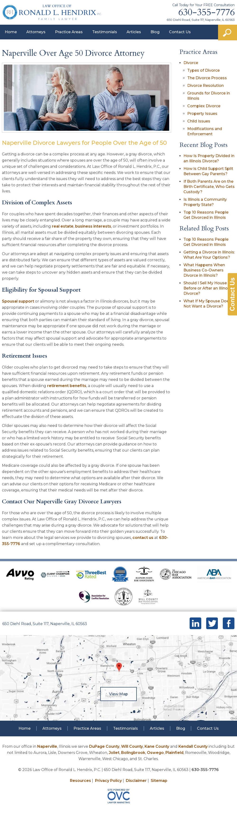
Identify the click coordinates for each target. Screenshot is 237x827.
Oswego (155, 752)
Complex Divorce (203, 106)
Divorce (190, 63)
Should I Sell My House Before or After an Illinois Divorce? (207, 288)
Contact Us (180, 32)
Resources (80, 780)
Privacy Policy (108, 780)
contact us (142, 537)
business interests (93, 226)
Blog (155, 32)
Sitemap (159, 780)
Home (11, 32)
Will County (132, 746)
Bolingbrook (133, 752)
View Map (118, 694)
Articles (134, 32)
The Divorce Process (207, 78)
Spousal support (18, 301)
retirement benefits (66, 385)
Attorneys (36, 32)
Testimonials (104, 32)
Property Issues (202, 113)
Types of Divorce (203, 70)
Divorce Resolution (205, 85)
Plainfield (174, 752)
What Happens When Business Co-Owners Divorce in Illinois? (204, 270)
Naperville (47, 746)
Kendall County (193, 746)
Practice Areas (69, 32)
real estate (62, 226)
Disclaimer (136, 780)
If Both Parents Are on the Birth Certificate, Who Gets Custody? (209, 186)
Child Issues (198, 121)
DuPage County (104, 746)
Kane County (157, 746)
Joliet (114, 752)
